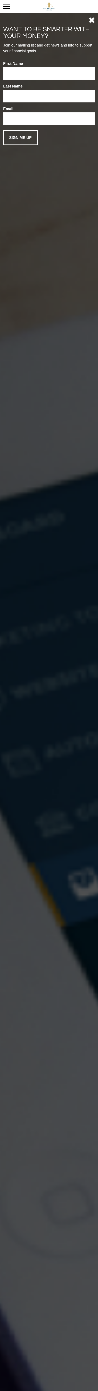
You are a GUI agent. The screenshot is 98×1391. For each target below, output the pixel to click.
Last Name (13, 86)
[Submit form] (20, 137)
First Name (13, 63)
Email (8, 109)
